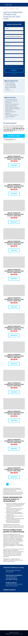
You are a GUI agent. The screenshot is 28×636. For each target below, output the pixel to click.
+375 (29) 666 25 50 (18, 128)
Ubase (20, 634)
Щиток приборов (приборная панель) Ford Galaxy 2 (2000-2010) (14, 158)
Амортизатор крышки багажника (11, 101)
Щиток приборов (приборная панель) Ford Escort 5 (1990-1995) (14, 441)
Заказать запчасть (9, 589)
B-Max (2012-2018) (10, 83)
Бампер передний (10, 111)
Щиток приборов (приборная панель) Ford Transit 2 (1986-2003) (14, 328)
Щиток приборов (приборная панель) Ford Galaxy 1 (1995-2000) (14, 469)
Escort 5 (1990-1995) (10, 86)
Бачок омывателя (10, 116)
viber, (7, 579)
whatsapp (15, 579)
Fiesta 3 (7, 89)
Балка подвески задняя (11, 107)
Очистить (14, 73)
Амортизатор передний (12, 104)
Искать (14, 70)
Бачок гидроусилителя (11, 114)
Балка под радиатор (10, 105)
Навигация (8, 4)
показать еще (9, 90)
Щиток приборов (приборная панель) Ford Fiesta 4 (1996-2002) (14, 356)
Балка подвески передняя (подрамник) (12, 109)
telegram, (10, 579)
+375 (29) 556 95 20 (9, 130)
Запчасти (11, 8)
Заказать (14, 165)
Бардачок (8, 113)
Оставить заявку (14, 136)
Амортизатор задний (11, 99)
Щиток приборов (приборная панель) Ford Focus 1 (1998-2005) (14, 413)
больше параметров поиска (12, 66)
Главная (5, 8)
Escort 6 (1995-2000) (10, 87)
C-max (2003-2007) (10, 84)
